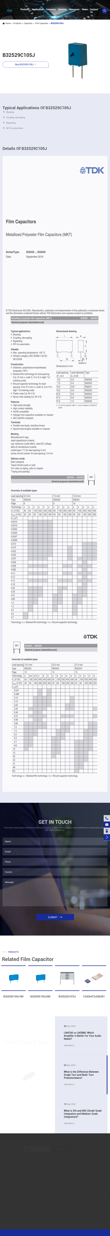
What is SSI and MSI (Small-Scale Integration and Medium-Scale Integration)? (83, 1113)
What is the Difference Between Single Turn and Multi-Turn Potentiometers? (81, 1074)
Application (37, 9)
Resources (74, 9)
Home (8, 23)
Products (24, 9)
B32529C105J (57, 23)
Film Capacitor (41, 23)
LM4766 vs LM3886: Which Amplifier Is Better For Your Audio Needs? (82, 1035)
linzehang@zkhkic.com (47, 3)
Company (51, 9)
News (85, 9)
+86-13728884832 (14, 3)
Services (62, 9)
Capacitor (28, 23)
